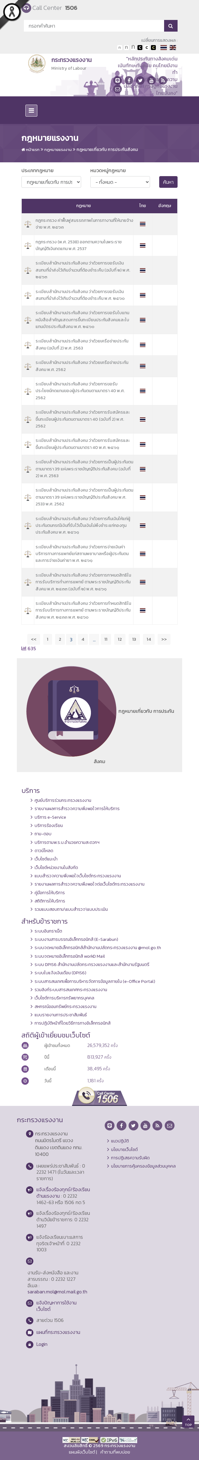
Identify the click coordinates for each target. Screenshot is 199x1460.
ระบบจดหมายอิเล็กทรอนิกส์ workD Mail (70, 956)
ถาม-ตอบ (43, 833)
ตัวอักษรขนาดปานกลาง (126, 47)
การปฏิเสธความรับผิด (130, 1157)
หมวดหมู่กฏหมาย (108, 170)
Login (41, 1344)
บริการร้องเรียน (49, 825)
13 (134, 639)
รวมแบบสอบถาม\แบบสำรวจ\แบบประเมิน (71, 909)
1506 (71, 7)
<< (33, 639)
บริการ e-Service (50, 817)
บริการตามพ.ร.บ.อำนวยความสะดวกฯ (67, 842)
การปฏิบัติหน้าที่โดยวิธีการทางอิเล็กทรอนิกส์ (73, 1023)
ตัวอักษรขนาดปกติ (119, 47)
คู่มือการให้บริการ (50, 892)
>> (164, 639)
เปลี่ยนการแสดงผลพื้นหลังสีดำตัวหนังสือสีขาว (139, 47)
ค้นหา (168, 182)
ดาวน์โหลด (44, 850)
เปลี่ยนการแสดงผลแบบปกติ (146, 47)
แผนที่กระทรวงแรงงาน (58, 1332)
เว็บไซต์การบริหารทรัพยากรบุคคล (64, 998)
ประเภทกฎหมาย (37, 170)
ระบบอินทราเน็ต (48, 931)
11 (105, 639)
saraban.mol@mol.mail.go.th (57, 1291)
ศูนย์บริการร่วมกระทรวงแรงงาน (63, 800)
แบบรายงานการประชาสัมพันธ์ (61, 1014)
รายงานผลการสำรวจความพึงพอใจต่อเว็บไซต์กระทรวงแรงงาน (90, 884)
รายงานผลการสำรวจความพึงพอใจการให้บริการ (77, 808)
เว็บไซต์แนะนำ (46, 859)
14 (149, 639)
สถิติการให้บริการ (50, 901)
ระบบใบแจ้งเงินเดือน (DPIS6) (60, 972)
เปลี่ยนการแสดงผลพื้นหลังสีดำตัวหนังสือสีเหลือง (153, 47)
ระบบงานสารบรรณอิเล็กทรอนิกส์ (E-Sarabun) (76, 939)
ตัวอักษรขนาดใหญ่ (133, 47)
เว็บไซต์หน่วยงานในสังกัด (56, 867)
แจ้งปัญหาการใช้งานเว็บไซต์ (56, 1306)
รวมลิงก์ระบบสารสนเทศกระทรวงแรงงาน (71, 989)
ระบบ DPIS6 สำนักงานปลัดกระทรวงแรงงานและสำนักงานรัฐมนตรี (92, 964)
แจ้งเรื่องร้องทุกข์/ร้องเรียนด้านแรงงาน (63, 1192)
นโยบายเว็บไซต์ (124, 1149)
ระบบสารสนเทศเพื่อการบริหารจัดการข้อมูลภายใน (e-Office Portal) (95, 981)
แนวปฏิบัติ (120, 1140)
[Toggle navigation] (31, 110)
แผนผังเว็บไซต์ (82, 1452)
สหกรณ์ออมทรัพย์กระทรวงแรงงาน (65, 1006)
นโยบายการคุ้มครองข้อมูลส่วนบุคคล (143, 1166)
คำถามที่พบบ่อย (115, 1452)
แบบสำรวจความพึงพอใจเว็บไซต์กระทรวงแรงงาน (78, 875)
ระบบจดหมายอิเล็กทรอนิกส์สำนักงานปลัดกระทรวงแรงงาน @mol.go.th (98, 947)
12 (120, 639)
